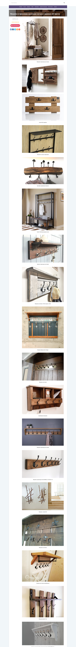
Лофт (32, 6)
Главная (20, 6)
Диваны (28, 6)
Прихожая (37, 6)
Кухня (25, 6)
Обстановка (50, 6)
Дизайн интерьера (43, 6)
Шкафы (55, 6)
